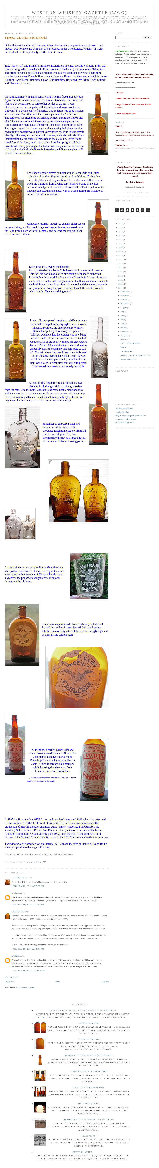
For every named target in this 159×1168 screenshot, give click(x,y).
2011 (120, 284)
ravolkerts (16, 893)
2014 (120, 272)
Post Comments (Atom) (25, 987)
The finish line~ (126, 351)
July (123, 311)
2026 (120, 223)
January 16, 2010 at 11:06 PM (28, 970)
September (125, 303)
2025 (120, 227)
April (123, 324)
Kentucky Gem (18, 911)
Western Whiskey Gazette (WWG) (79, 12)
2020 (120, 247)
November (125, 295)
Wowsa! (123, 347)
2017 (120, 260)
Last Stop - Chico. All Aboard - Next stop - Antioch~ (82, 1010)
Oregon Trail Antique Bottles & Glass (130, 415)
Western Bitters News (124, 408)
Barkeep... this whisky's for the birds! (26, 37)
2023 (120, 235)
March (124, 328)
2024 (120, 231)
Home (57, 982)
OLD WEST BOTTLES (125, 422)
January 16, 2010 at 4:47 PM (28, 949)
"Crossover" (125, 339)
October (124, 299)
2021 (120, 243)
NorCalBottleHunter (20, 878)
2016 (120, 264)
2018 (120, 256)
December (125, 291)
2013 (120, 276)
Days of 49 (88, 1136)
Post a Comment (11, 977)
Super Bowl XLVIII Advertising (89, 1071)
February (125, 332)
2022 (120, 239)
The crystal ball (89, 1104)
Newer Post (9, 982)
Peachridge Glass (122, 412)
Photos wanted (82, 1152)
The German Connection (88, 1087)
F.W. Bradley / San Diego (130, 343)
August (124, 307)
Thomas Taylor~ (89, 1023)
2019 (120, 252)
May (123, 319)
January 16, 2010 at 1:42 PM (28, 904)
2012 (120, 280)
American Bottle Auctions (125, 419)
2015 (120, 268)
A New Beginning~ (128, 359)
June (123, 315)
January (124, 336)
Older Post (105, 982)
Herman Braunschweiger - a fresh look (89, 1120)
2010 (120, 288)
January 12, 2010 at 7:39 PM (28, 886)
